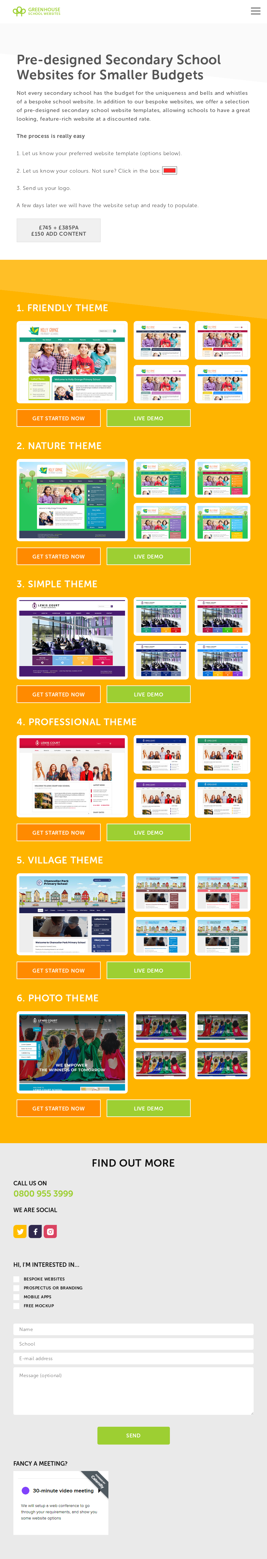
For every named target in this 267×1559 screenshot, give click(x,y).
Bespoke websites (39, 1279)
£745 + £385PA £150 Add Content (58, 230)
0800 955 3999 (43, 1193)
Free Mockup (33, 1305)
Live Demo (148, 418)
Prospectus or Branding (48, 1288)
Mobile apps (32, 1297)
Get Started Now (58, 418)
